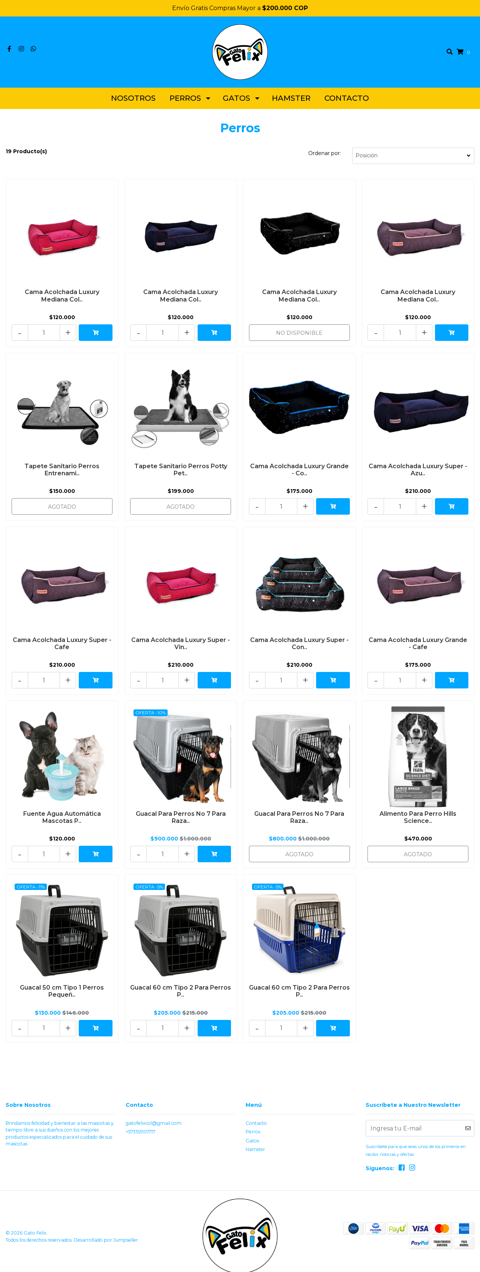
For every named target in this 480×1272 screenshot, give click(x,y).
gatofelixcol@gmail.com (154, 1114)
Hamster (291, 101)
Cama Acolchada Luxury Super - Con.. (299, 641)
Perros (185, 101)
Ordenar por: (324, 156)
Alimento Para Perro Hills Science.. (418, 812)
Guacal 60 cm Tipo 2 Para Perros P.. (180, 983)
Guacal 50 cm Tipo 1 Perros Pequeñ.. (62, 983)
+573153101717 (140, 1122)
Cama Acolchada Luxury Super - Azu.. (418, 470)
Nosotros (133, 101)
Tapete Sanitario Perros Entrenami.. (61, 470)
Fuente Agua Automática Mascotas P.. (62, 812)
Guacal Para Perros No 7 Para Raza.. (181, 812)
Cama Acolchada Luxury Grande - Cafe (418, 641)
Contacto (346, 101)
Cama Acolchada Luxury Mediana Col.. (62, 298)
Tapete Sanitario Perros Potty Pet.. (180, 470)
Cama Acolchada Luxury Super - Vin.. (180, 641)
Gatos (236, 101)
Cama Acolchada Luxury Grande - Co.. (299, 470)
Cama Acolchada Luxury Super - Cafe (62, 641)
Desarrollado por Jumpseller (106, 1230)
